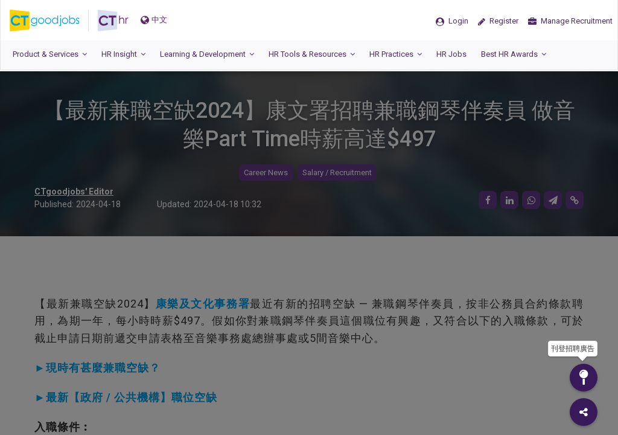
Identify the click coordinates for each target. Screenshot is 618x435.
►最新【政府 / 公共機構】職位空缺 (125, 397)
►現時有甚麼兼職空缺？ (97, 367)
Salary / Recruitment (337, 172)
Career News (266, 172)
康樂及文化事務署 (203, 303)
